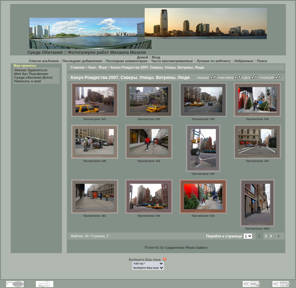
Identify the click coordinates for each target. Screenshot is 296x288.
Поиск (262, 61)
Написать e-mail (27, 81)
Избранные (243, 61)
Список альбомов (44, 61)
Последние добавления (82, 61)
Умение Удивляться (30, 70)
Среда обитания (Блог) (33, 77)
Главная (78, 67)
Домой (142, 57)
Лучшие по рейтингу (214, 61)
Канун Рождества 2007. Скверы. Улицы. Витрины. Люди (157, 67)
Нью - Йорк (97, 67)
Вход (156, 57)
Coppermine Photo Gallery (186, 247)
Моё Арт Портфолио (31, 74)
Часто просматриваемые (172, 61)
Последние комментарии (126, 61)
